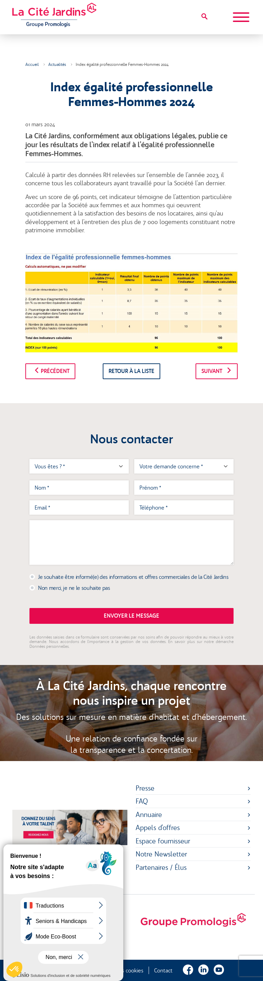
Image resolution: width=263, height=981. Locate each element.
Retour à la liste (131, 371)
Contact (163, 970)
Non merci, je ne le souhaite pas (74, 588)
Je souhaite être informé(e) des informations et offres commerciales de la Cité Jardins (133, 577)
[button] (14, 969)
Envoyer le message (131, 615)
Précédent (50, 371)
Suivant (216, 371)
